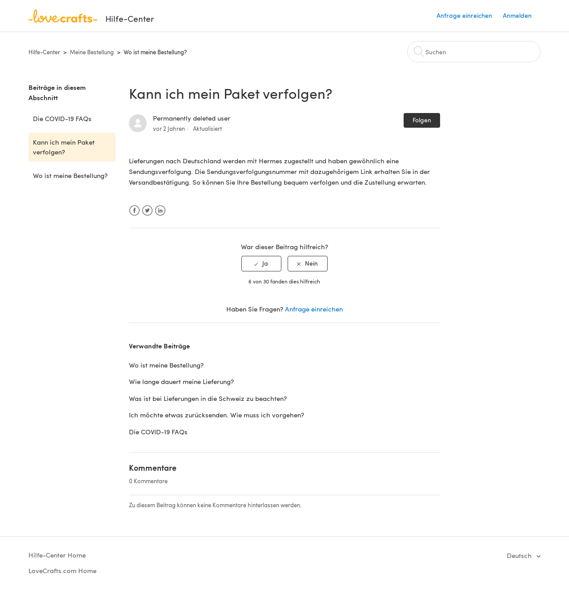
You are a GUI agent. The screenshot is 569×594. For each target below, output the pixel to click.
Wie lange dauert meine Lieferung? (181, 381)
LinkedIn (160, 210)
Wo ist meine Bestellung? (155, 52)
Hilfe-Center (44, 52)
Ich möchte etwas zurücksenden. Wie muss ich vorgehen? (216, 414)
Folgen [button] (422, 120)
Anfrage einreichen (464, 15)
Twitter (147, 210)
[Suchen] (474, 51)
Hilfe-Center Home (57, 554)
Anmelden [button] (517, 15)
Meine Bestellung (92, 52)
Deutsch (520, 555)
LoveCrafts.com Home (62, 570)
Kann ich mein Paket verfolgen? (64, 147)
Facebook (134, 210)
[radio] (261, 263)
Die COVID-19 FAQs (62, 118)
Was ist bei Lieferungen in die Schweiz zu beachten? (208, 398)
